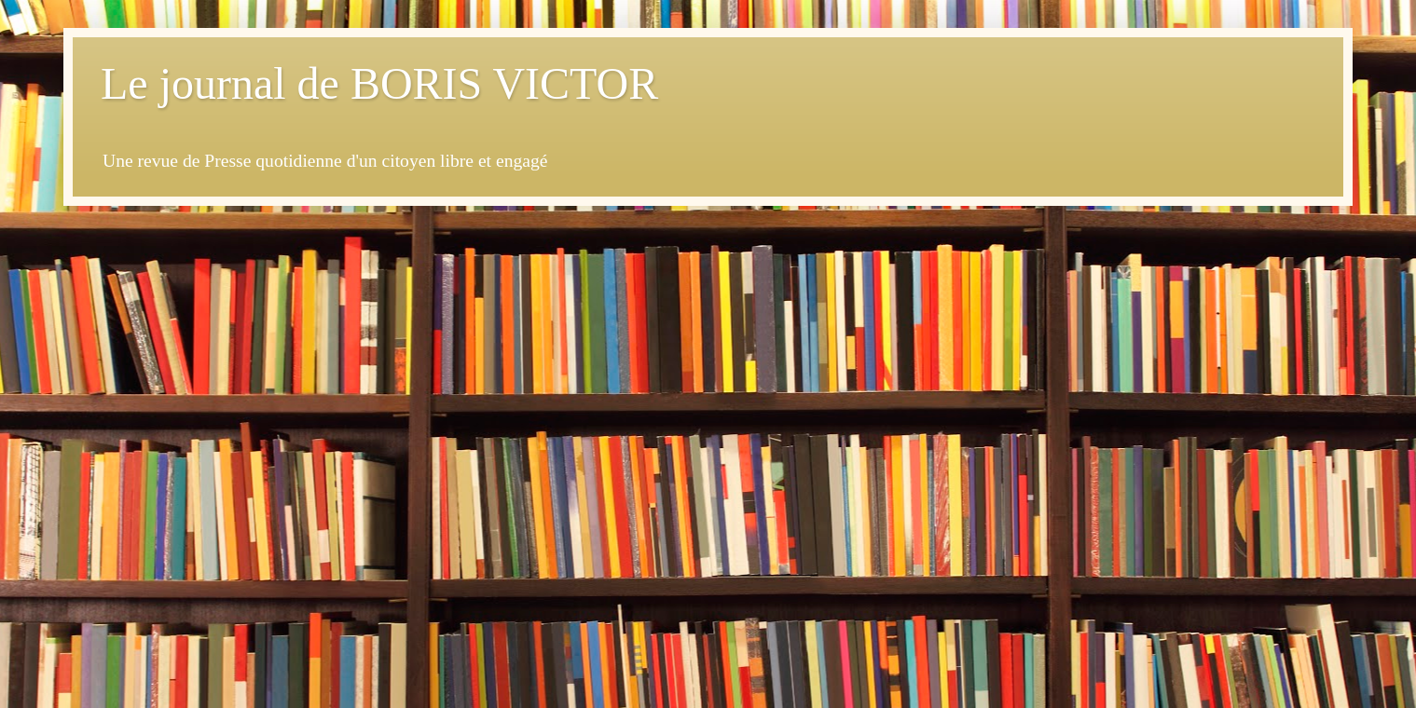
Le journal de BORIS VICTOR (379, 83)
